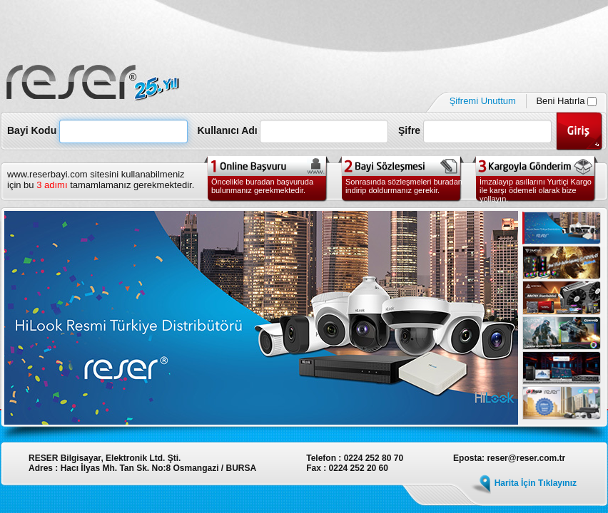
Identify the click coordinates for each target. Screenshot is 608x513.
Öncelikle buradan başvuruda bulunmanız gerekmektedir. (262, 186)
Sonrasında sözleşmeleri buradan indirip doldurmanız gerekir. (403, 186)
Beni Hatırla (566, 100)
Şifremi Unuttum (483, 100)
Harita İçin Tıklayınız (536, 483)
